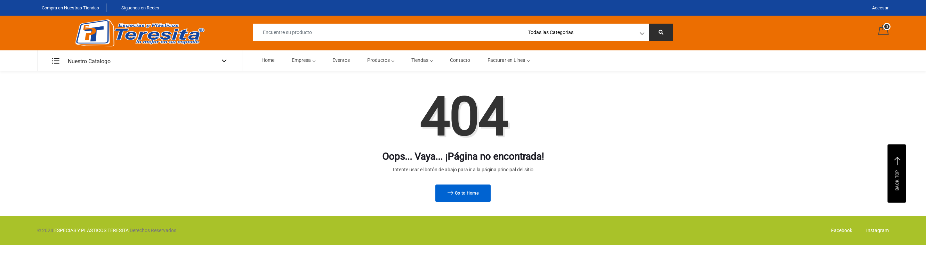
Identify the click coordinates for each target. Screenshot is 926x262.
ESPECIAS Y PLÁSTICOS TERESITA (91, 230)
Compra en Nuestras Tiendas (70, 7)
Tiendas (422, 60)
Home (267, 60)
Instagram (876, 230)
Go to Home (463, 193)
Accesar (880, 7)
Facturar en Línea (509, 60)
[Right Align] (661, 32)
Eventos (341, 60)
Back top (898, 173)
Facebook (840, 230)
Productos (380, 60)
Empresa (303, 60)
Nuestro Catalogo (81, 61)
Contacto (460, 60)
